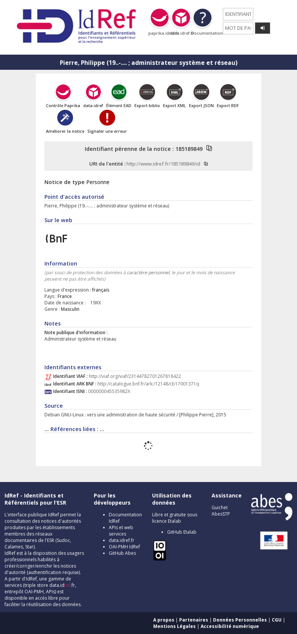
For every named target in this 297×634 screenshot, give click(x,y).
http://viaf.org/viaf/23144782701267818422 (135, 376)
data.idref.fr (121, 540)
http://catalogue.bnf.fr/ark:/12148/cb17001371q (148, 384)
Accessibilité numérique (230, 626)
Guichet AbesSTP (221, 510)
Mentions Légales (174, 626)
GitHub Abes (122, 553)
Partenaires (193, 620)
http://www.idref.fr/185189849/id (163, 163)
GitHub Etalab (181, 532)
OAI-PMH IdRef (124, 546)
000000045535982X (109, 391)
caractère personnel (148, 272)
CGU (277, 620)
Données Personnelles (240, 620)
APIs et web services (121, 530)
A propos (163, 620)
